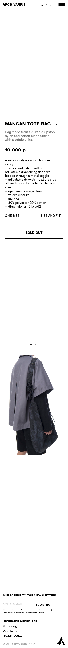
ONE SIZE (12, 215)
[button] (51, 215)
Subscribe (43, 604)
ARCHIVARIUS (14, 4)
